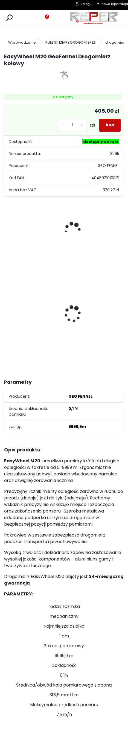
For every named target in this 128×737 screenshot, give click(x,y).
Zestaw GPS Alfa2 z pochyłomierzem (87, 310)
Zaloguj (86, 4)
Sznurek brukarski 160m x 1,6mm (18, 303)
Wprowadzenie (22, 42)
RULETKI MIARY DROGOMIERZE (70, 42)
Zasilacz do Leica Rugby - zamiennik (49, 305)
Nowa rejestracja (114, 4)
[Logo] (94, 18)
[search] (9, 18)
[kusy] (72, 125)
